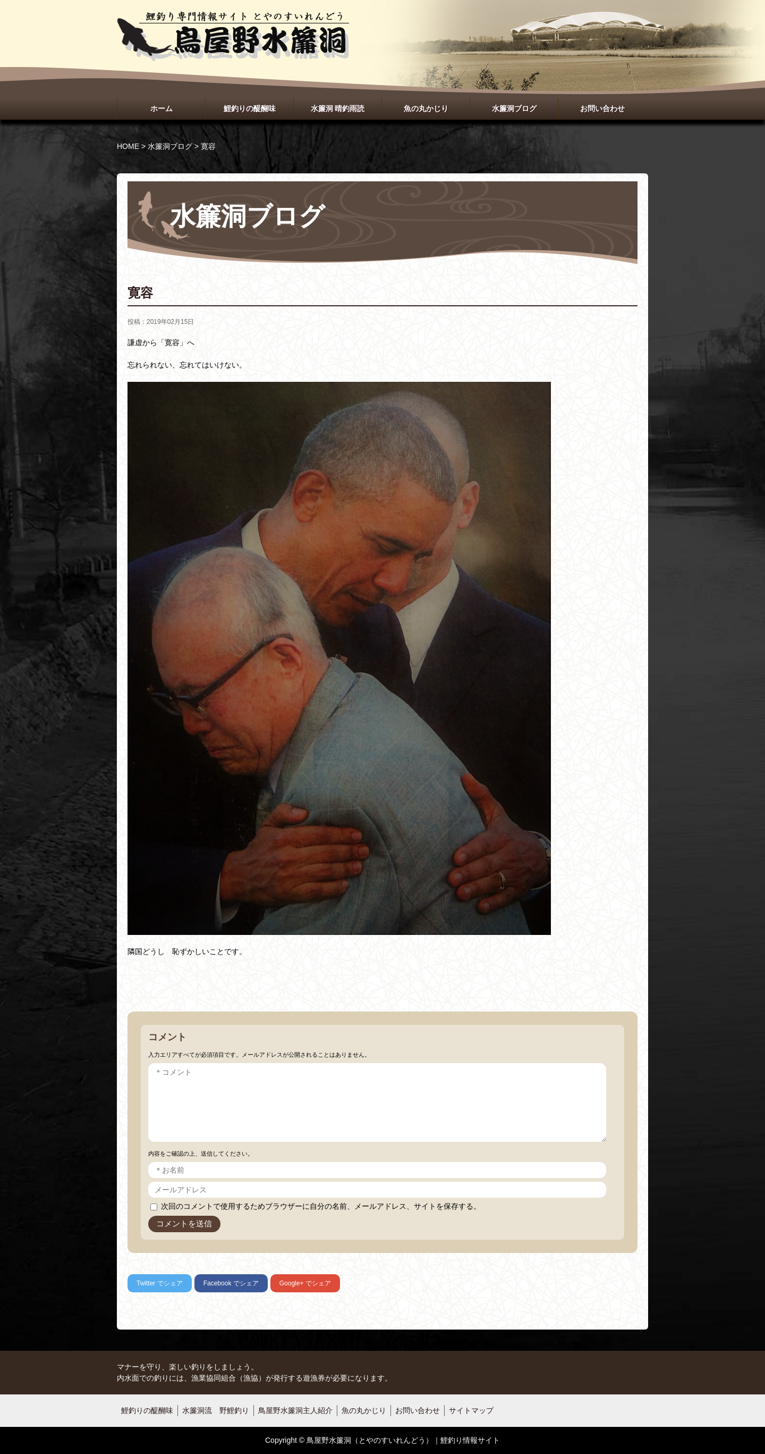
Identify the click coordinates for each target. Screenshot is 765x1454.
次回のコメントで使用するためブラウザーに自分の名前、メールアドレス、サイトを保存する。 (321, 1206)
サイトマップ (471, 1410)
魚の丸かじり (426, 108)
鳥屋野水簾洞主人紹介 (295, 1410)
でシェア (160, 1283)
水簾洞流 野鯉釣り (215, 1410)
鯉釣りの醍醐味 (250, 108)
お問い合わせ (602, 108)
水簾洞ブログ (514, 108)
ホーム (161, 108)
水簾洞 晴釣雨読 (338, 108)
